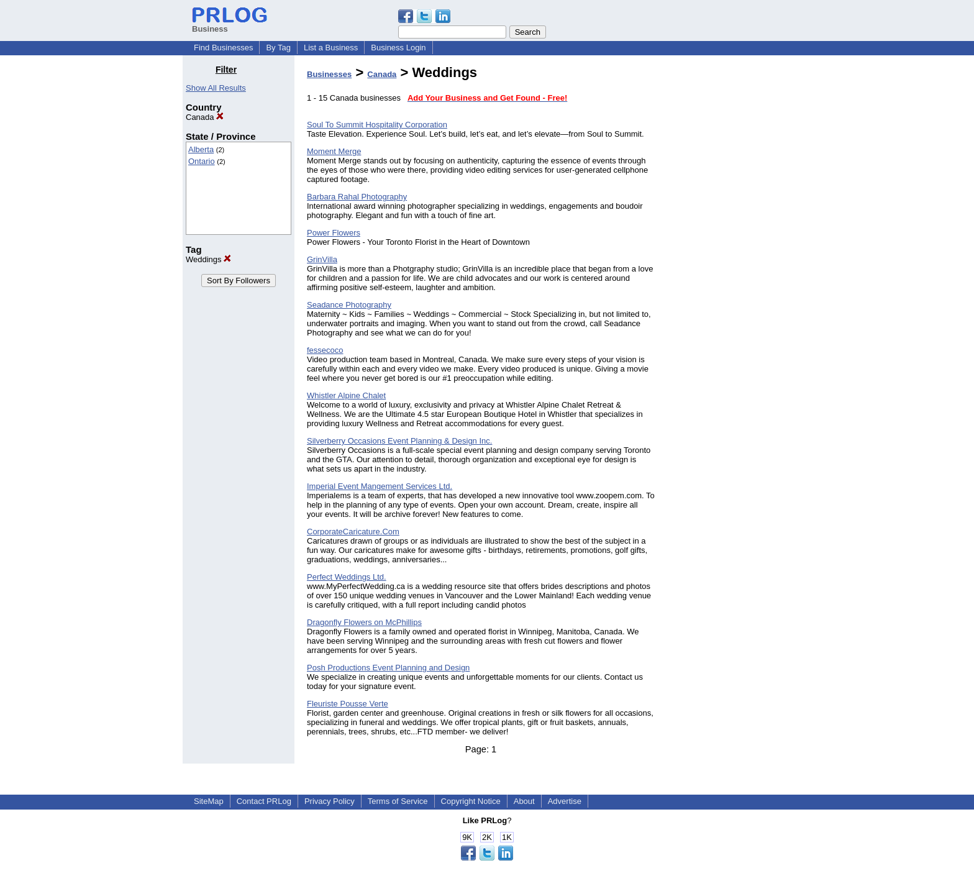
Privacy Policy (329, 801)
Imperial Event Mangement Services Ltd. (379, 486)
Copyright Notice (471, 801)
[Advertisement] (728, 251)
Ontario (201, 161)
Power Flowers (333, 232)
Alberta (201, 149)
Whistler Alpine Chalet (346, 395)
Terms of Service (398, 801)
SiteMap (209, 801)
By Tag (278, 47)
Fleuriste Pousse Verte (347, 703)
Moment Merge (334, 151)
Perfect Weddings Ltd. (346, 577)
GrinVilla (322, 259)
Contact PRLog (264, 801)
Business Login (398, 47)
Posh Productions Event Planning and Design (388, 667)
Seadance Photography (349, 304)
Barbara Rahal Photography (357, 196)
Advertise (564, 801)
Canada (205, 117)
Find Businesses (223, 47)
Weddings (208, 259)
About (524, 801)
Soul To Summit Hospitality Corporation (377, 124)
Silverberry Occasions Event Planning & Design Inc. (399, 440)
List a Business (331, 47)
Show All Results (216, 88)
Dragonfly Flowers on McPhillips (364, 622)
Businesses (329, 74)
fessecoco (325, 350)
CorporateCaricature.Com (353, 531)
